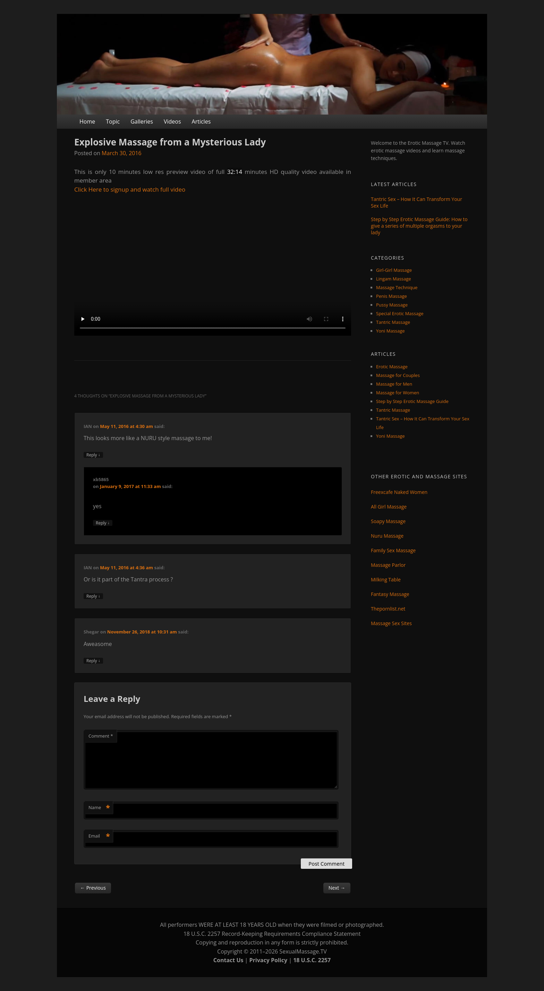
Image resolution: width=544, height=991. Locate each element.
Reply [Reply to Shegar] (93, 661)
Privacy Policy (268, 960)
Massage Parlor (388, 565)
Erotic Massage (392, 366)
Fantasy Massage (390, 594)
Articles (201, 121)
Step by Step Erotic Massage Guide (412, 401)
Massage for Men (394, 384)
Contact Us (228, 960)
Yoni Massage (390, 331)
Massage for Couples (398, 375)
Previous (93, 887)
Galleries (141, 121)
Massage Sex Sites (391, 623)
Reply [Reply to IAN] (93, 455)
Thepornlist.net (388, 608)
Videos (172, 121)
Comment (100, 736)
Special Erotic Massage (400, 313)
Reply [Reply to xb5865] (103, 523)
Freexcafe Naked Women (399, 492)
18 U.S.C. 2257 (312, 960)
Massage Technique (396, 287)
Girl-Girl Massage (394, 270)
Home (87, 121)
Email (99, 836)
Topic (113, 121)
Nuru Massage (387, 535)
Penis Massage (391, 296)
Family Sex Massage (393, 550)
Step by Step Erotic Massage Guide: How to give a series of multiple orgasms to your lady (419, 226)
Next (337, 887)
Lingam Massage (393, 279)
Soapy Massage (388, 521)
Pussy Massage (392, 305)
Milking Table (386, 579)
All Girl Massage (389, 506)
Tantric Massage (393, 322)
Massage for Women (397, 392)
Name (99, 807)
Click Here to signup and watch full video (129, 189)
